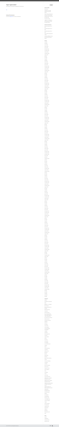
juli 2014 (46, 172)
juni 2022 (46, 108)
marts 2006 (46, 280)
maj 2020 (46, 144)
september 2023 (47, 87)
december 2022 (47, 100)
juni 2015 (46, 161)
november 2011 (47, 212)
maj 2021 (46, 127)
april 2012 (46, 205)
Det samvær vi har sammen (48, 317)
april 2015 (46, 164)
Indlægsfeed (46, 418)
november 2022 (47, 101)
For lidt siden (46, 325)
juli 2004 (46, 296)
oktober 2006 (46, 270)
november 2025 (47, 50)
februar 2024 (46, 80)
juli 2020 (46, 141)
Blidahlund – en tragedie (48, 304)
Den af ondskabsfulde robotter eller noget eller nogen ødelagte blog (48, 315)
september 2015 (47, 158)
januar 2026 (46, 47)
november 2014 (47, 168)
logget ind (11, 16)
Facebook (46, 322)
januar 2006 (46, 283)
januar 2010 (46, 243)
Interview (46, 335)
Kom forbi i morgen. (47, 18)
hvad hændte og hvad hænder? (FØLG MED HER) (37, 0)
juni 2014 (46, 174)
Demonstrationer (47, 312)
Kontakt (48, 0)
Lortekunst (46, 349)
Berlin (45, 302)
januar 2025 (46, 64)
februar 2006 (46, 282)
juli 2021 (46, 124)
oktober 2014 (46, 169)
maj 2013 (46, 189)
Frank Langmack (47, 327)
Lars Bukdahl (46, 342)
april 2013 (46, 191)
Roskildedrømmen (47, 390)
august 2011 (46, 216)
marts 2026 (46, 44)
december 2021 (47, 117)
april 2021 (46, 128)
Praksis (26, 0)
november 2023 (47, 84)
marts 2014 (46, 178)
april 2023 (46, 94)
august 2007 (46, 256)
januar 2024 (46, 81)
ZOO (45, 413)
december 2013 (47, 181)
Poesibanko (46, 372)
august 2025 (46, 54)
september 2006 (47, 272)
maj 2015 (46, 162)
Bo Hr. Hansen (47, 305)
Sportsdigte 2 (46, 394)
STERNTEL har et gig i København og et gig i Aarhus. (48, 11)
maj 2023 (46, 93)
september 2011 (47, 215)
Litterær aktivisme (47, 348)
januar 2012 (46, 209)
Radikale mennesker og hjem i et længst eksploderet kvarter (49, 384)
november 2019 (47, 152)
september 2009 (47, 249)
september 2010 (47, 232)
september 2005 (47, 289)
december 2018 (47, 154)
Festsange (46, 324)
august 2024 (46, 71)
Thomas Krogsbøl (47, 400)
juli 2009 (46, 252)
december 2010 (47, 228)
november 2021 (47, 118)
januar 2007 (46, 266)
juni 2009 (46, 253)
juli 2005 (46, 290)
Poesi (45, 370)
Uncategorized (16, 6)
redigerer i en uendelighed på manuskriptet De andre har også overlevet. (48, 21)
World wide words (47, 411)
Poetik (45, 373)
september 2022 (47, 104)
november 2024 (47, 67)
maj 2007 (46, 260)
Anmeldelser (22, 0)
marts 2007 (46, 263)
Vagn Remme (46, 407)
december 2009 (47, 245)
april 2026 (46, 43)
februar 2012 (46, 208)
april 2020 (46, 145)
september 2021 (47, 121)
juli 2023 (46, 90)
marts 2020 (46, 147)
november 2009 (47, 246)
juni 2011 (46, 219)
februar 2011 (46, 225)
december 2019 (47, 151)
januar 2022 (46, 115)
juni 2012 (46, 202)
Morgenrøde (46, 355)
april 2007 (46, 262)
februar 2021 (46, 131)
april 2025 (46, 60)
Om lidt (46, 359)
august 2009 (46, 250)
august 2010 (46, 233)
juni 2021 (46, 125)
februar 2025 (46, 63)
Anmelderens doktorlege (48, 301)
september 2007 (47, 255)
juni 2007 (46, 259)
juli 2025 (46, 56)
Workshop (46, 410)
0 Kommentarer (21, 6)
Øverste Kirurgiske (47, 365)
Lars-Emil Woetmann (47, 343)
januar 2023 (46, 98)
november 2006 (47, 269)
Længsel (46, 345)
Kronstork (46, 339)
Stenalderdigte (47, 396)
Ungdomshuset (47, 406)
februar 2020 (46, 148)
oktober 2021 (46, 120)
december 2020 (47, 134)
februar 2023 (46, 97)
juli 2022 (46, 107)
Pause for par (46, 366)
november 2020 (47, 135)
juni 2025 (46, 57)
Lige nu (46, 346)
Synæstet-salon (47, 397)
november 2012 (47, 196)
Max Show (46, 352)
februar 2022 (46, 114)
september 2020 (47, 138)
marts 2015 (46, 165)
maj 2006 (46, 277)
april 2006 (46, 279)
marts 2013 (46, 192)
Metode (46, 353)
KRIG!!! (46, 338)
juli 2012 (46, 201)
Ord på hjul (46, 362)
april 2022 (46, 111)
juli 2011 (46, 218)
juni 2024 (46, 74)
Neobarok (46, 356)
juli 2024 (46, 73)
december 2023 (47, 83)
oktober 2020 (46, 137)
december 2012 (47, 195)
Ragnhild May (46, 389)
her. (6, 9)
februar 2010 (46, 242)
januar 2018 (46, 155)
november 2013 (47, 182)
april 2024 (46, 77)
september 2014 (47, 171)
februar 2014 (46, 179)
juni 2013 (46, 188)
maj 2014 (46, 175)
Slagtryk (46, 393)
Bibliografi (16, 0)
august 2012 (46, 199)
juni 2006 (46, 276)
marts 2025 (46, 61)
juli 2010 (46, 235)
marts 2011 (46, 223)
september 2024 (47, 70)
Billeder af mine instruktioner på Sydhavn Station (49, 37)
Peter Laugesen (47, 369)
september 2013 (47, 185)
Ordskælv (46, 363)
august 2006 (46, 273)
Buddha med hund (47, 309)
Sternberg (11, 0)
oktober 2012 (46, 198)
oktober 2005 (46, 287)
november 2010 (47, 229)
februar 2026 (46, 46)
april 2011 (46, 222)
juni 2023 (46, 91)
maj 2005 (46, 293)
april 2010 (46, 239)
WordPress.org (47, 421)
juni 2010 (46, 236)
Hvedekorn (46, 332)
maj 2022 (46, 110)
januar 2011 (46, 226)
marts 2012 (46, 206)
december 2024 (47, 66)
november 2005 (47, 286)
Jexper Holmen (47, 336)
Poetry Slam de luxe (47, 376)
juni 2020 (46, 142)
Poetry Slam (46, 375)
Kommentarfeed (47, 419)
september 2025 (47, 53)
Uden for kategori (47, 403)
